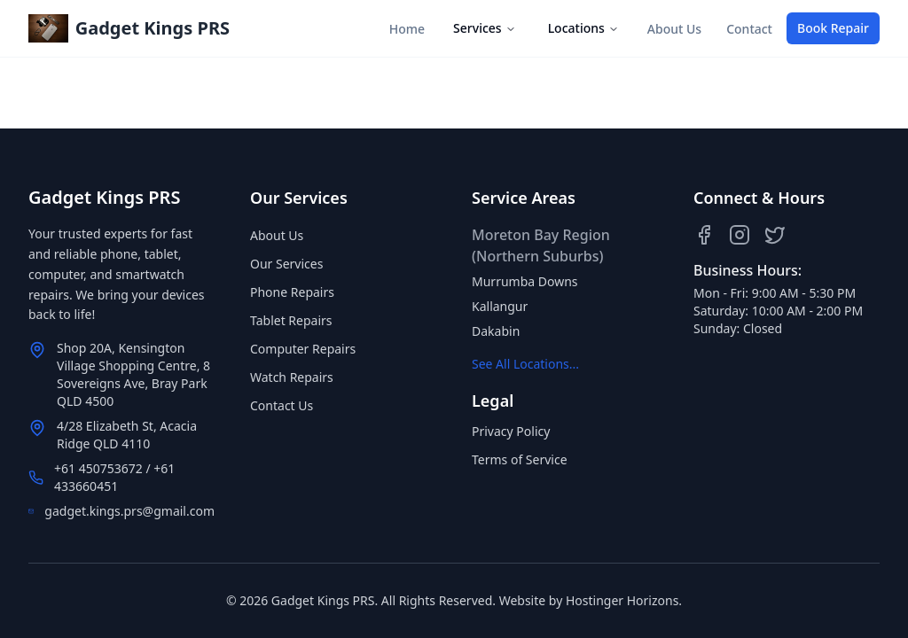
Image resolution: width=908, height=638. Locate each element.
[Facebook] (704, 234)
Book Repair (833, 27)
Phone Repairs (292, 292)
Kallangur (500, 306)
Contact (749, 28)
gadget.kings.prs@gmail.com (129, 510)
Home (407, 28)
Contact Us (281, 405)
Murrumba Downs (525, 281)
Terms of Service (520, 459)
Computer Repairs (303, 348)
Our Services (286, 263)
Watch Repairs (291, 377)
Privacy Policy (511, 431)
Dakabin (496, 331)
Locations (583, 27)
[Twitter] (775, 234)
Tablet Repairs (291, 320)
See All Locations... (525, 363)
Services (484, 27)
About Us (674, 28)
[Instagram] (739, 234)
